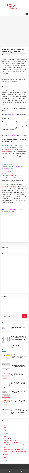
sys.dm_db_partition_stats (9, 186)
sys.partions (5, 151)
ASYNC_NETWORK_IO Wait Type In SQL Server (18, 346)
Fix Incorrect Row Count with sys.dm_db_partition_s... (15, 447)
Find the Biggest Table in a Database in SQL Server (15, 451)
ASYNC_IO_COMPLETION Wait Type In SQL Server (18, 383)
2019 (5, 436)
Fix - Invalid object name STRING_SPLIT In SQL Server (18, 374)
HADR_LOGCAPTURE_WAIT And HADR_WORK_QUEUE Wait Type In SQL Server (18, 338)
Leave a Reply (6, 54)
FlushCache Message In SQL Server (18, 392)
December (7, 438)
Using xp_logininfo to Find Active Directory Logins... (15, 444)
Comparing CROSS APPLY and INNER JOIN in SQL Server (15, 442)
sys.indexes (17, 149)
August (7, 454)
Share (14, 222)
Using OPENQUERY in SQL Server (18, 328)
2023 (5, 428)
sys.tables (10, 149)
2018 (5, 458)
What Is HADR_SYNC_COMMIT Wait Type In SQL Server (18, 356)
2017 (5, 460)
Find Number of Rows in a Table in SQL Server (13, 449)
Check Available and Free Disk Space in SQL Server (15, 445)
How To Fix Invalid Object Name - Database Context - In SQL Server (19, 402)
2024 (5, 425)
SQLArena (14, 5)
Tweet (14, 217)
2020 (5, 433)
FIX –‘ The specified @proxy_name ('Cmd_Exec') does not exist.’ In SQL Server (19, 411)
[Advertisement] (14, 32)
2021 (5, 430)
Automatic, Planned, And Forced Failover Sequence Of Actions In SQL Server (18, 365)
